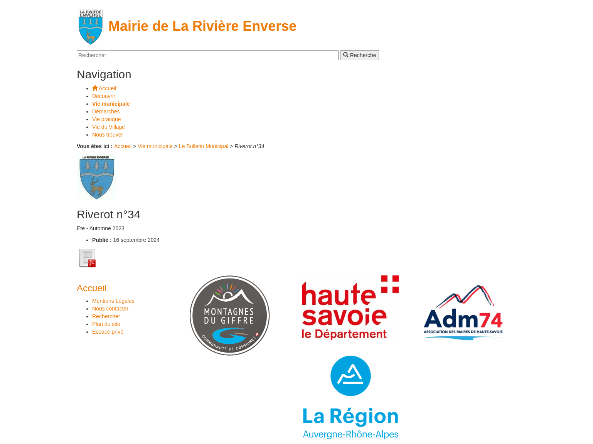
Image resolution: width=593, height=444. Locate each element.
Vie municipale (155, 146)
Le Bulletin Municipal (203, 146)
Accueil (122, 146)
